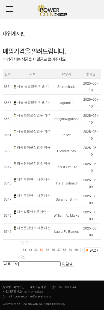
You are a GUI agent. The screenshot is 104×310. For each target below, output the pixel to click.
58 (64, 250)
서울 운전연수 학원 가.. (33, 86)
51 (24, 250)
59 (70, 250)
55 (47, 250)
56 (53, 250)
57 (59, 250)
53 (36, 250)
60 (76, 250)
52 (30, 250)
